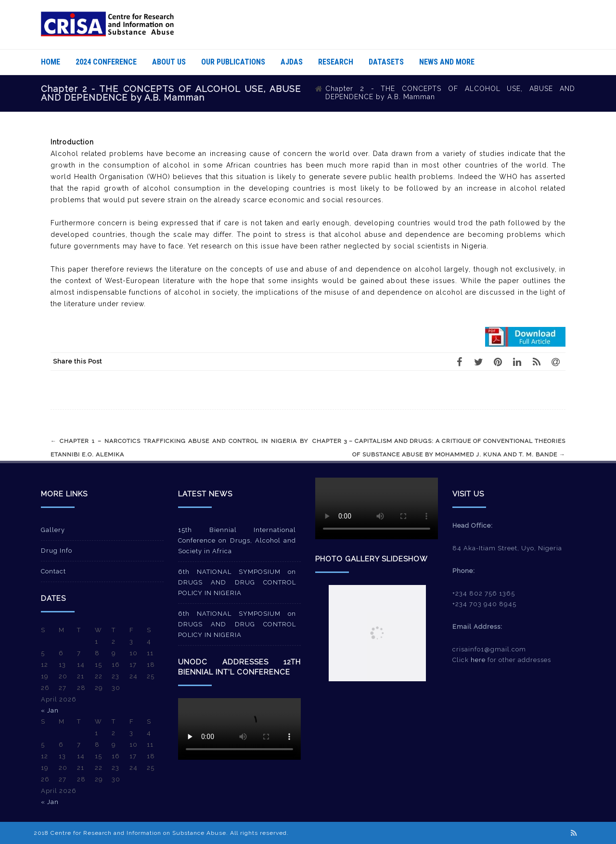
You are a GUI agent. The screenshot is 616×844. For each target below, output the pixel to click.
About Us (169, 61)
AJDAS (292, 61)
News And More (447, 61)
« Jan (50, 710)
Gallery (53, 529)
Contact (53, 571)
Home (50, 61)
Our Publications (233, 61)
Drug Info (56, 550)
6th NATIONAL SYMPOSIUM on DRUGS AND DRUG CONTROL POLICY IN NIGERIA (237, 582)
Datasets (386, 61)
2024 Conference (106, 61)
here (478, 659)
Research (335, 61)
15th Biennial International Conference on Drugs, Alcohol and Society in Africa (237, 540)
